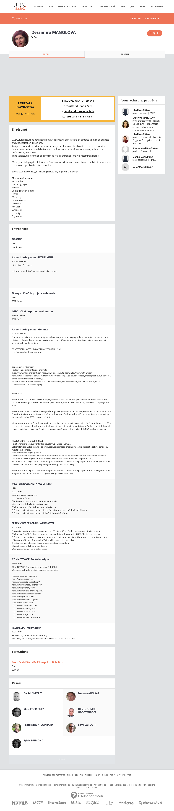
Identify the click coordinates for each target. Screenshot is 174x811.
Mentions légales (121, 785)
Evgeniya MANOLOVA (143, 117)
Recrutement (58, 785)
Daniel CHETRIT (33, 693)
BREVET (25, 113)
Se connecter (152, 18)
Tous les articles (136, 785)
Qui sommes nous (26, 785)
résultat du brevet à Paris (79, 111)
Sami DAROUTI (87, 725)
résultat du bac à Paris (79, 106)
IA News (38, 6)
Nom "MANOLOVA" (142, 167)
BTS (33, 113)
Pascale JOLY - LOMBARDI (38, 725)
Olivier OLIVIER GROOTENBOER (87, 710)
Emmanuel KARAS (88, 693)
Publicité (47, 785)
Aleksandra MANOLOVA (145, 148)
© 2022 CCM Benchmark (87, 788)
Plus (62, 759)
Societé (68, 785)
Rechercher (21, 18)
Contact (39, 785)
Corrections (150, 785)
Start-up (87, 6)
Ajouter (156, 33)
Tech (50, 6)
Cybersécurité (106, 6)
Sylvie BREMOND (33, 740)
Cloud (142, 6)
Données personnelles (82, 785)
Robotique (127, 6)
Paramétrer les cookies (103, 785)
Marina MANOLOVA (142, 156)
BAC (18, 113)
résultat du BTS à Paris (79, 116)
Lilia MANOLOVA (141, 110)
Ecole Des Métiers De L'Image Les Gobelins (37, 662)
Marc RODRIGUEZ (34, 709)
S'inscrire (135, 18)
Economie (157, 6)
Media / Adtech (67, 6)
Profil (46, 54)
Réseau (125, 54)
